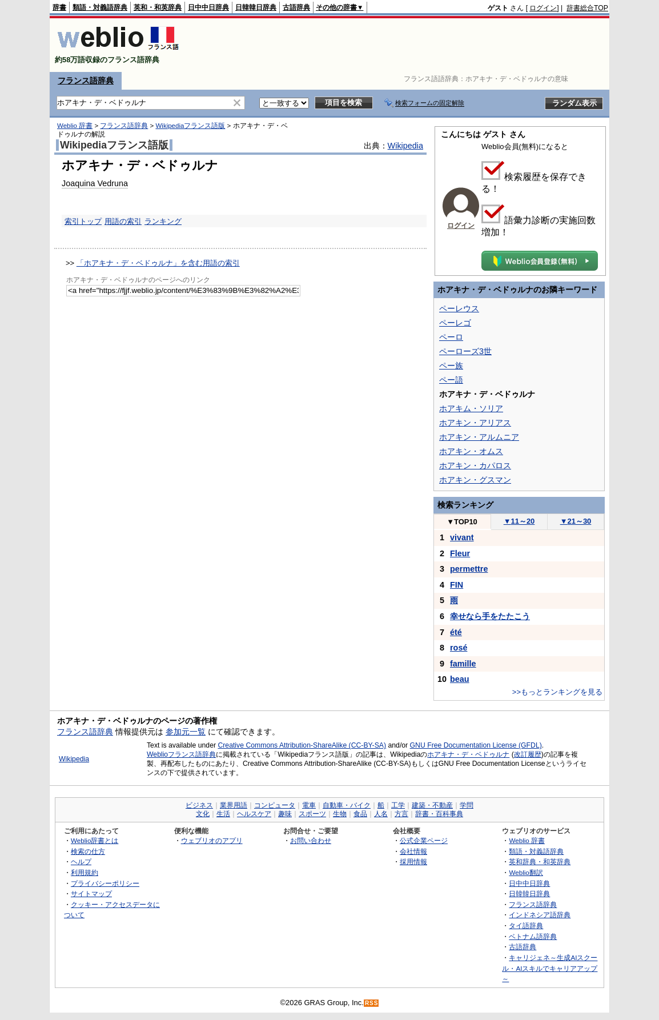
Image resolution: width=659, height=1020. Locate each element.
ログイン (543, 8)
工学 (398, 805)
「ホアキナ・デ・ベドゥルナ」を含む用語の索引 (158, 263)
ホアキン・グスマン (475, 479)
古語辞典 (296, 7)
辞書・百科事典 (439, 813)
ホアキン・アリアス (475, 422)
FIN (456, 584)
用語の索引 (123, 221)
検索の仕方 (88, 851)
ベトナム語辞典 (533, 936)
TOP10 (462, 521)
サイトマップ (91, 893)
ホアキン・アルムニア (479, 436)
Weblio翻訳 (526, 872)
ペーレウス (459, 308)
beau (459, 679)
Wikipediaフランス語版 (190, 125)
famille (463, 663)
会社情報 (413, 851)
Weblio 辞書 (75, 125)
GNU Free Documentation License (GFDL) (476, 745)
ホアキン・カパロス (475, 465)
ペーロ (451, 337)
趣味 (285, 813)
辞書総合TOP (587, 8)
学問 (466, 805)
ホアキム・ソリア (471, 408)
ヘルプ (81, 861)
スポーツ (312, 813)
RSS (372, 1003)
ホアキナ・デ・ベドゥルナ (468, 754)
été (456, 632)
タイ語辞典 (526, 925)
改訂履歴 (527, 754)
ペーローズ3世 (465, 351)
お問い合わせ (310, 840)
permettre (469, 568)
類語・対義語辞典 (100, 7)
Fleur (460, 553)
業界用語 (233, 805)
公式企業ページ (424, 840)
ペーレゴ (455, 322)
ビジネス (199, 805)
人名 (381, 813)
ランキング (163, 221)
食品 (360, 813)
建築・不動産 (432, 805)
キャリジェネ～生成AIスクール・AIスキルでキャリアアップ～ (549, 968)
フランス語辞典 (86, 80)
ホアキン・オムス (471, 451)
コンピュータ (274, 805)
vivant (462, 537)
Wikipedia (405, 145)
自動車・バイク (347, 805)
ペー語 (451, 379)
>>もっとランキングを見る (557, 692)
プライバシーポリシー (105, 883)
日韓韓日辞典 (255, 7)
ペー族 (451, 365)
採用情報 (413, 861)
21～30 (576, 521)
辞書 (59, 7)
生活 (223, 813)
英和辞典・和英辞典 (539, 861)
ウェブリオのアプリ (212, 840)
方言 (401, 813)
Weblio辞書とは (94, 840)
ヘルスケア (254, 813)
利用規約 (84, 872)
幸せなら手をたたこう (490, 616)
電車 (309, 805)
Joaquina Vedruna (95, 183)
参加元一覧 (186, 731)
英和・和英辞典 (158, 7)
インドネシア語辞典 (539, 914)
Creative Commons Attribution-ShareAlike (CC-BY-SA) (302, 745)
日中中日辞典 (208, 7)
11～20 (519, 521)
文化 (203, 813)
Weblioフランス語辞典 (181, 754)
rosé (458, 647)
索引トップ (83, 221)
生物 (340, 813)
